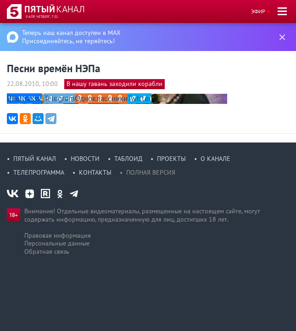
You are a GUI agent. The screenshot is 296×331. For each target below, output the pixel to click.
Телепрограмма (38, 172)
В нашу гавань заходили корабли (114, 84)
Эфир (258, 11)
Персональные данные (56, 243)
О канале (215, 158)
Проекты (171, 158)
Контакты (95, 172)
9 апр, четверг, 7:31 (42, 16)
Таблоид (128, 158)
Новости (85, 158)
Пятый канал (34, 158)
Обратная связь (46, 251)
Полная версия (150, 172)
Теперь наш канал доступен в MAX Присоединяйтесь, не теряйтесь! (71, 37)
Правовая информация (57, 235)
